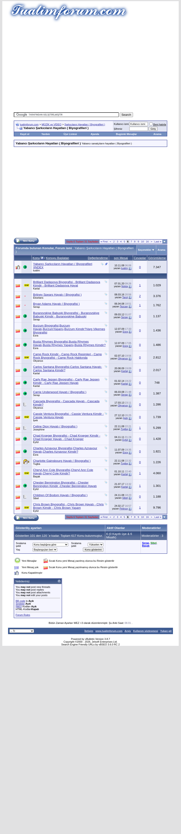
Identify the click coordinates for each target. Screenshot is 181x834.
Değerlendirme (98, 258)
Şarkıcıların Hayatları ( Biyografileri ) (85, 124)
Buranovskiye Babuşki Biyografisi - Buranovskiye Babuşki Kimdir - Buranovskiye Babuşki (66, 314)
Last (157, 241)
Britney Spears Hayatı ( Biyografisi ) (57, 294)
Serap (36, 307)
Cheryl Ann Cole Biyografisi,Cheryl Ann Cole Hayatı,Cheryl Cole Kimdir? (63, 471)
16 (147, 241)
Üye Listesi (70, 134)
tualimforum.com (29, 124)
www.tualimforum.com (108, 631)
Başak (36, 476)
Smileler (20, 603)
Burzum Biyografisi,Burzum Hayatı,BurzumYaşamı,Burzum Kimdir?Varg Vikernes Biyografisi (69, 329)
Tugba (124, 429)
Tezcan (124, 306)
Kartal (36, 288)
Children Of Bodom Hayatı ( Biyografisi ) (60, 495)
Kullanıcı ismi (121, 124)
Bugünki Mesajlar (126, 134)
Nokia (124, 286)
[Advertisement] (84, 66)
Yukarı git (166, 631)
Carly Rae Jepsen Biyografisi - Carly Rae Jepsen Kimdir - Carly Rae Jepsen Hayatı (66, 381)
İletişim (89, 631)
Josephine (39, 429)
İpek (35, 420)
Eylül (36, 442)
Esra (35, 335)
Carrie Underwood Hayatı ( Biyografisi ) (59, 392)
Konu (36, 258)
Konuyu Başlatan (57, 258)
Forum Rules (23, 615)
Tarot (125, 297)
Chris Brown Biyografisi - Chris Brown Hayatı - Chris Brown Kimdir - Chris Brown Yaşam (68, 506)
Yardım (45, 134)
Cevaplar (140, 258)
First (104, 241)
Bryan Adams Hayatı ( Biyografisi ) (56, 304)
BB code (20, 601)
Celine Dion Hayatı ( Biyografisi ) (55, 426)
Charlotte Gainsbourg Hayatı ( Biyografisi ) (61, 460)
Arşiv (127, 631)
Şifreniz (118, 128)
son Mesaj (121, 258)
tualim (36, 270)
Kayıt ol (24, 134)
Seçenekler (144, 249)
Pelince (123, 508)
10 (142, 241)
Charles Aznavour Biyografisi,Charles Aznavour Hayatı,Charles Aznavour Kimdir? (65, 449)
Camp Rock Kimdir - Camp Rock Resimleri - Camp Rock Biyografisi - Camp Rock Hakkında (67, 355)
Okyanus (38, 360)
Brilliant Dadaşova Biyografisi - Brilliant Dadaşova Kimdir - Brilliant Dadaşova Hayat (66, 283)
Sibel (36, 498)
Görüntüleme (157, 258)
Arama (157, 134)
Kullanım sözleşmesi (145, 631)
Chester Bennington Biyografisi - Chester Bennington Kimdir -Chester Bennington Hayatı (65, 484)
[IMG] (19, 606)
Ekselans (38, 297)
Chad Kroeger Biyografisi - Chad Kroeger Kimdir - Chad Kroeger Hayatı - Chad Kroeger (66, 437)
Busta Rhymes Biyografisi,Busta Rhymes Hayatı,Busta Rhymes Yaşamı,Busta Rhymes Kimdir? (69, 343)
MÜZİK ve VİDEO (51, 124)
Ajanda (95, 134)
